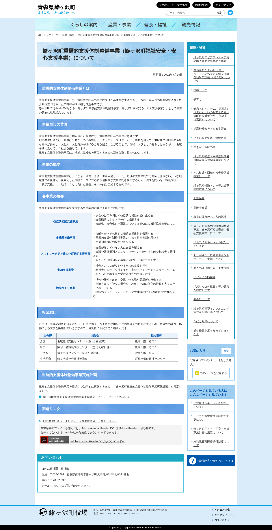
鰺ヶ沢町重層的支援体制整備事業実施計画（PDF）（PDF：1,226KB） (87, 396)
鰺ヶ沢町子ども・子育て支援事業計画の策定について (211, 430)
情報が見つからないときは (215, 460)
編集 (226, 350)
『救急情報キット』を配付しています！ (211, 405)
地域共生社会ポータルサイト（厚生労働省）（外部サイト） (80, 421)
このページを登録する (213, 373)
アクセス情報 (222, 509)
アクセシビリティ (224, 514)
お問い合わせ (222, 519)
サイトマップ (223, 4)
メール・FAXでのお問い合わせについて (66, 485)
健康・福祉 (68, 35)
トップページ (51, 35)
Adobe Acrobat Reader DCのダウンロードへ (82, 439)
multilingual (201, 4)
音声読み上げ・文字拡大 (173, 4)
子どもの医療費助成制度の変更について (211, 417)
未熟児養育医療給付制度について (211, 443)
